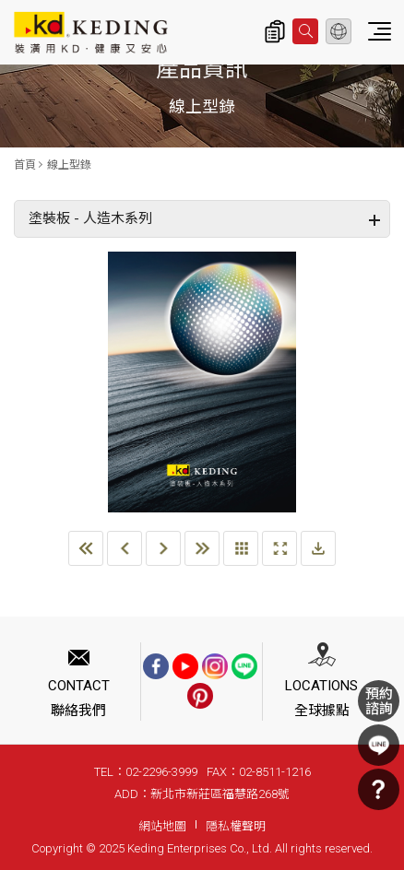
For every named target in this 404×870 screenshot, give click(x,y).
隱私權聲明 (236, 826)
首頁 (25, 165)
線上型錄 (69, 165)
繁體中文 (338, 31)
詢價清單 (275, 31)
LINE (378, 745)
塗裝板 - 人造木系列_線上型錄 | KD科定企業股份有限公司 (91, 32)
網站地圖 (162, 826)
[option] (202, 382)
